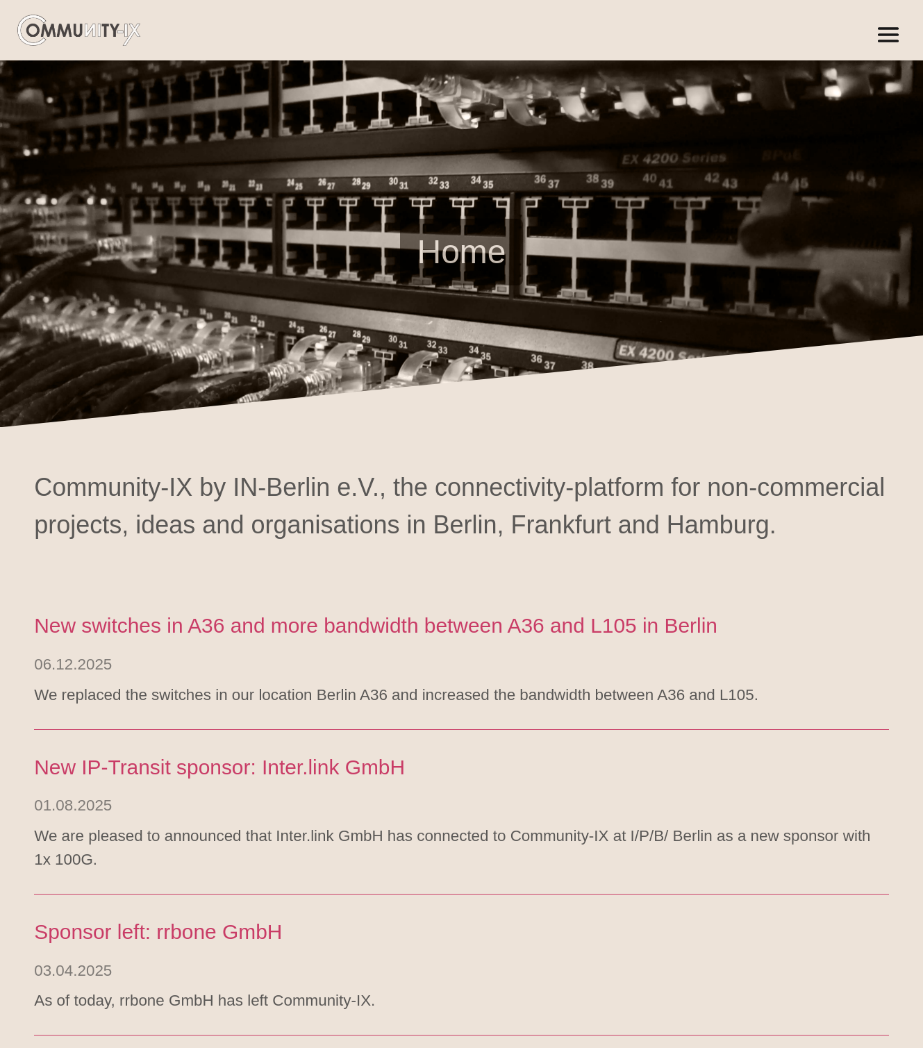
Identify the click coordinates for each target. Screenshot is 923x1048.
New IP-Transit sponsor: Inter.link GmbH (219, 769)
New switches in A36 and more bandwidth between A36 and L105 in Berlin (375, 628)
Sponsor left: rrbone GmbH (158, 934)
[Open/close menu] (888, 34)
